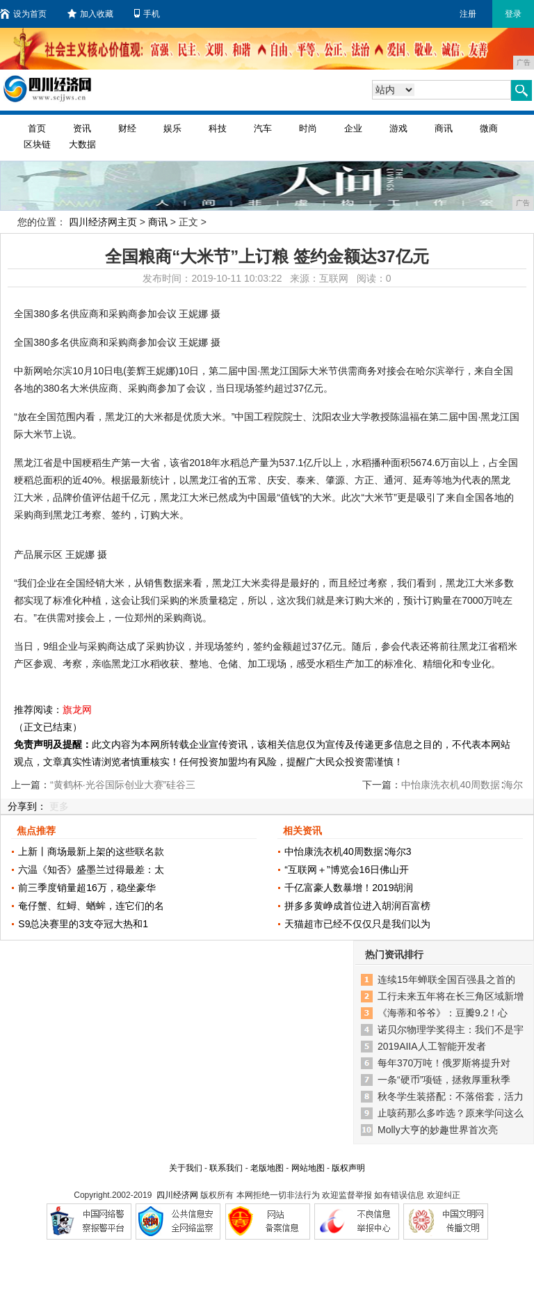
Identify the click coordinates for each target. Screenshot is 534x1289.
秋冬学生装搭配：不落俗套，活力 (451, 1096)
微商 (489, 128)
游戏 (398, 128)
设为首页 (23, 14)
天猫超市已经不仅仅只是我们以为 (357, 923)
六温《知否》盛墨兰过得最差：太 (91, 869)
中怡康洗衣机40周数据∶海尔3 (347, 851)
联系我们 (226, 1168)
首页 (37, 128)
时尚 (308, 128)
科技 (218, 128)
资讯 (82, 128)
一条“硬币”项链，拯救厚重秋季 (444, 1079)
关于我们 (185, 1168)
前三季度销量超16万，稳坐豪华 (87, 887)
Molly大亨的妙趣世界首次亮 (438, 1129)
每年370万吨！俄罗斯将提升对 (444, 1062)
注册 (468, 14)
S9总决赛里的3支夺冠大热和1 (83, 923)
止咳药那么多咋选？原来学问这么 (451, 1113)
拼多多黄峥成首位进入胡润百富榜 (357, 905)
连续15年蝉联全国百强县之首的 (446, 979)
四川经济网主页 (103, 221)
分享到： (27, 806)
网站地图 (308, 1168)
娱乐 (172, 128)
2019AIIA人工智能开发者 (432, 1046)
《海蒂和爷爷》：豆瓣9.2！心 (443, 1012)
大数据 (82, 144)
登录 (513, 14)
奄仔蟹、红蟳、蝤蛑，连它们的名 (91, 905)
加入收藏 (90, 14)
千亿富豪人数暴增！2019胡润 (348, 887)
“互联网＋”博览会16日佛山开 (346, 869)
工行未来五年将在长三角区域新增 (451, 996)
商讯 (444, 128)
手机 (147, 14)
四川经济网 (177, 1195)
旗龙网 (77, 709)
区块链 (37, 144)
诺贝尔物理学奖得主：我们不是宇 (451, 1029)
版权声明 (348, 1168)
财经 (127, 128)
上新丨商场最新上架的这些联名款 (91, 851)
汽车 (263, 128)
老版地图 (267, 1168)
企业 (353, 128)
